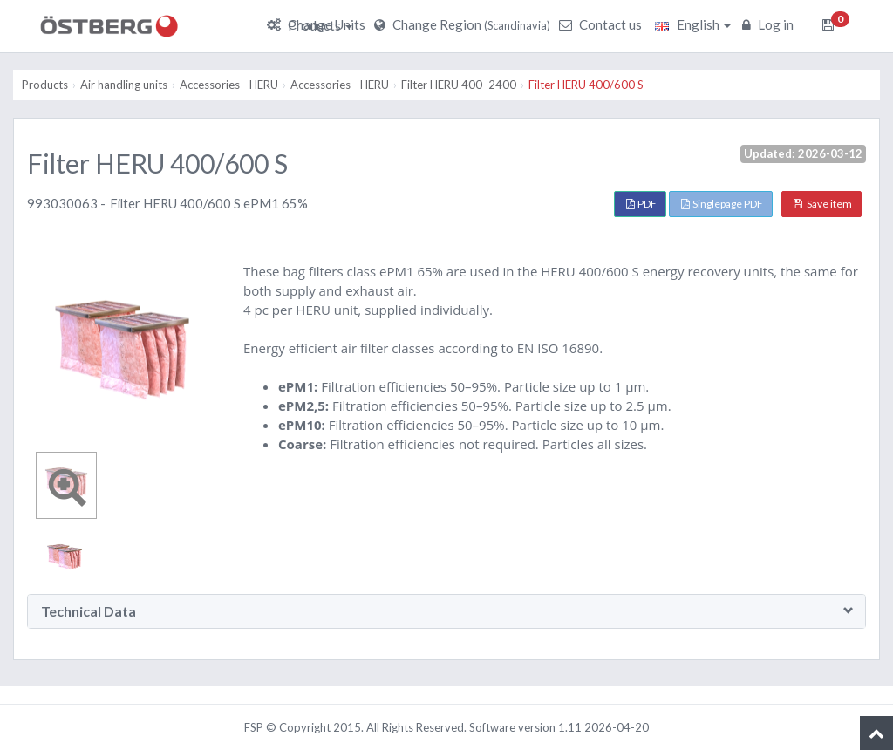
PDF (641, 203)
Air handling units (123, 85)
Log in (770, 24)
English (693, 24)
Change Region (464, 24)
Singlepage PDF (722, 203)
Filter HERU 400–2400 (458, 85)
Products (320, 25)
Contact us (602, 24)
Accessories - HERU (229, 85)
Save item (823, 203)
